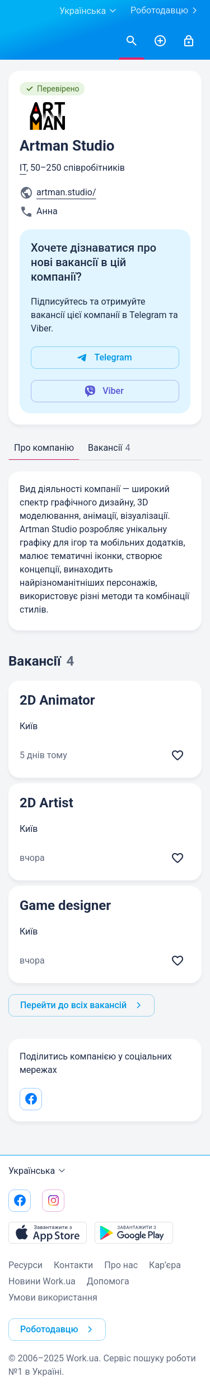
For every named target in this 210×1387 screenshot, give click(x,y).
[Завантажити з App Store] (47, 1232)
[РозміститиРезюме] (160, 41)
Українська (38, 1171)
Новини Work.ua (42, 1281)
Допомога (108, 1281)
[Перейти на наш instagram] (53, 1200)
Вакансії (109, 447)
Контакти (73, 1265)
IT (23, 167)
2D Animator (57, 700)
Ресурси (25, 1265)
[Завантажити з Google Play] (134, 1232)
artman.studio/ (66, 192)
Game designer (65, 905)
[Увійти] (189, 41)
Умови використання (52, 1297)
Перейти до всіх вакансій (83, 1005)
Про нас (121, 1265)
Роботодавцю (166, 10)
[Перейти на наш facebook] (19, 1200)
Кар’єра (165, 1265)
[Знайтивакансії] (131, 41)
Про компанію (44, 447)
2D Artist (46, 803)
